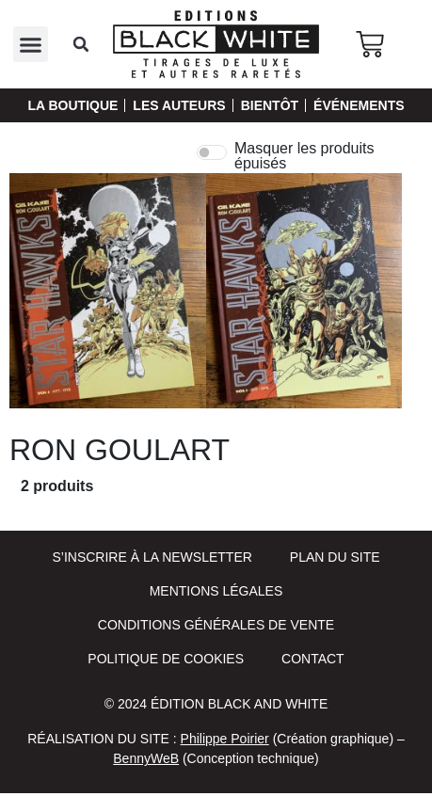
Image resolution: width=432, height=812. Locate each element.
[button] (31, 44)
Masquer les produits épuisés (304, 156)
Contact (312, 658)
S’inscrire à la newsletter (151, 557)
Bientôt (269, 105)
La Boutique (72, 105)
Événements (358, 105)
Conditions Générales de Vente (216, 624)
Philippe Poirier (225, 738)
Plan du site (335, 557)
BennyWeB (146, 758)
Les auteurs (179, 105)
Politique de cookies (166, 658)
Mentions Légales (216, 590)
